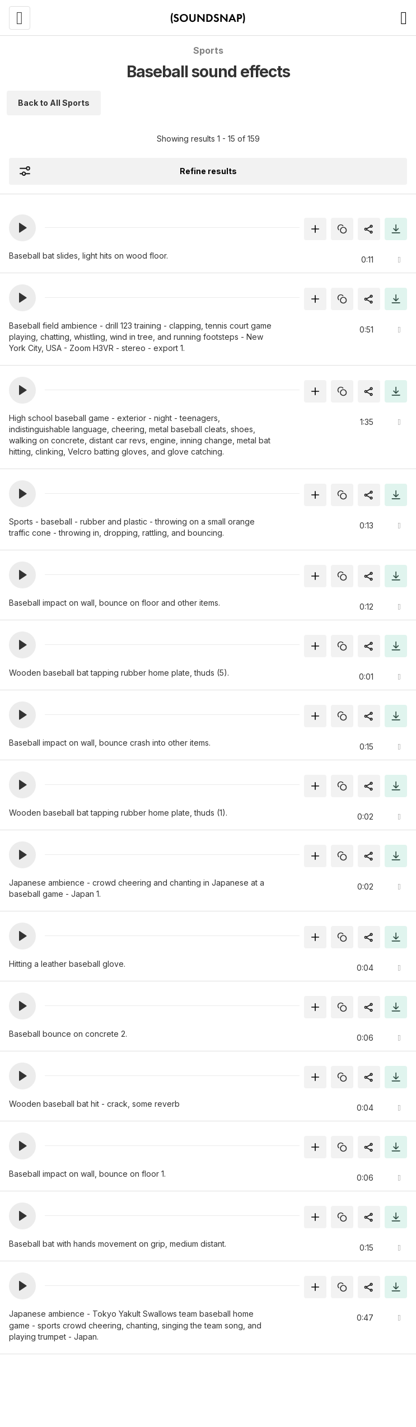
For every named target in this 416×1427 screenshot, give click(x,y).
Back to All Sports (54, 102)
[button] (22, 227)
